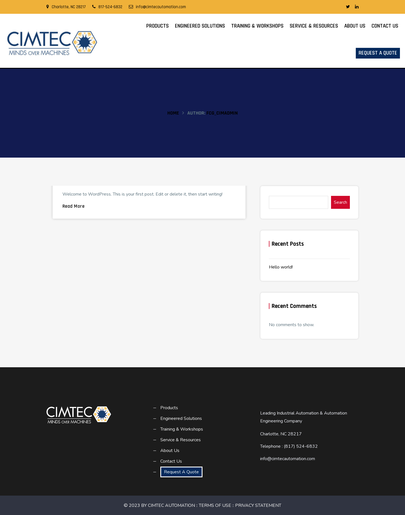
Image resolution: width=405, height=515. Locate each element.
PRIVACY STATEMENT (258, 505)
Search (340, 202)
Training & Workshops (257, 26)
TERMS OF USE (215, 505)
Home (173, 113)
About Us (354, 26)
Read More (73, 206)
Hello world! (281, 267)
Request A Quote (378, 53)
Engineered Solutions (200, 26)
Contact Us (385, 26)
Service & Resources (314, 26)
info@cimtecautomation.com (157, 7)
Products (157, 26)
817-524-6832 (107, 7)
